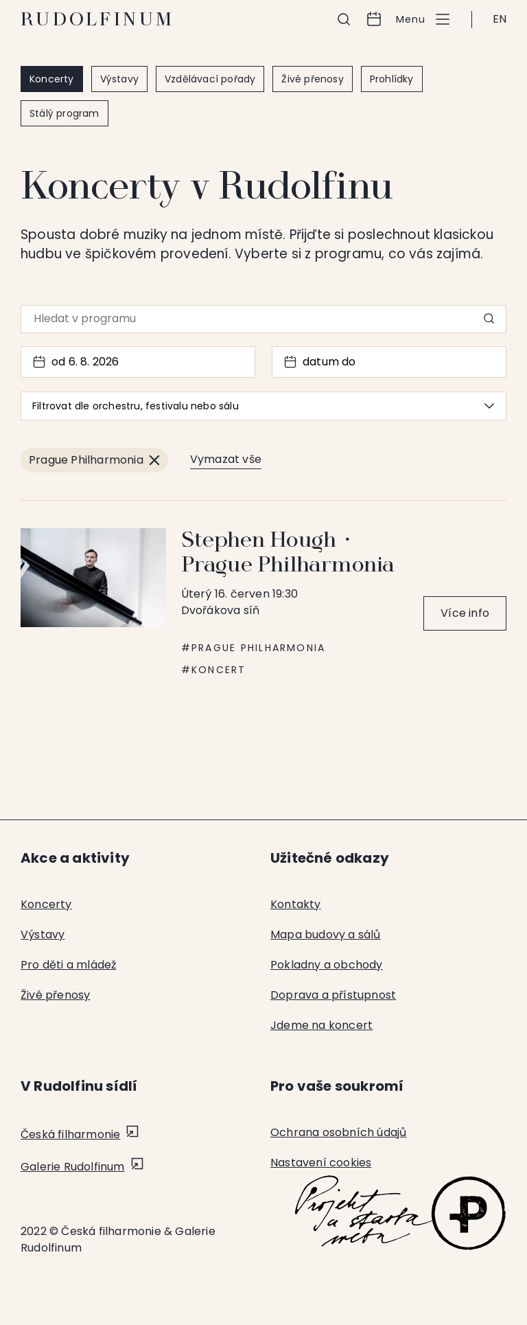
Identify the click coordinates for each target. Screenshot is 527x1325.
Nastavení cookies (320, 1162)
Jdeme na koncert (321, 1025)
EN (499, 19)
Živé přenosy (312, 79)
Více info (465, 613)
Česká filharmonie (70, 1134)
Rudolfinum (98, 19)
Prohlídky (392, 79)
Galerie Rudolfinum (73, 1167)
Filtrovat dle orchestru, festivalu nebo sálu (263, 406)
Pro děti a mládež (68, 965)
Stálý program (64, 113)
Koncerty (52, 79)
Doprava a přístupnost (333, 995)
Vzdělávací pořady (210, 79)
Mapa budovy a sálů (325, 934)
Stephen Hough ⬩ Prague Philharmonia (288, 552)
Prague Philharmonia (258, 648)
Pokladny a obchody (326, 965)
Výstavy (119, 79)
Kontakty (295, 904)
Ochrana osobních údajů (338, 1132)
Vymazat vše (225, 459)
